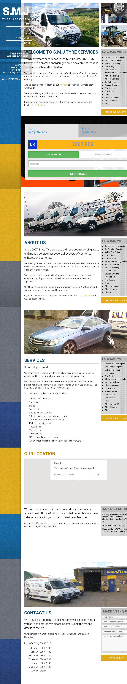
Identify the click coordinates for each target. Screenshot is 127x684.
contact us (40, 105)
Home (27, 24)
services (63, 85)
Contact (25, 43)
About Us (25, 29)
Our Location (23, 38)
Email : (16, 73)
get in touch (86, 295)
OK (98, 475)
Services (25, 33)
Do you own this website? (64, 475)
